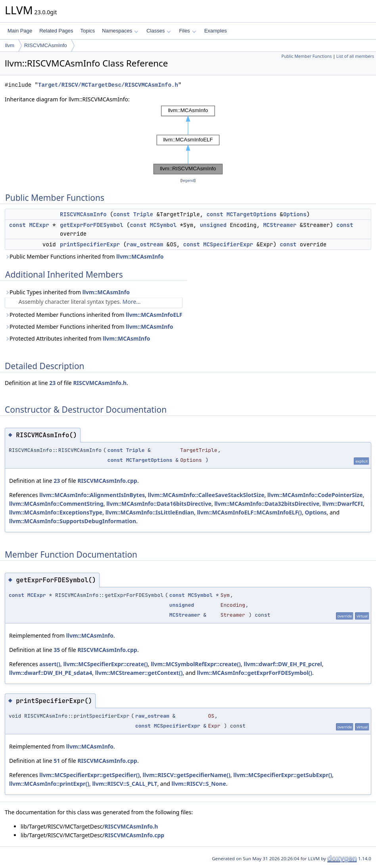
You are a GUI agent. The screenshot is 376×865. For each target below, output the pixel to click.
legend (188, 180)
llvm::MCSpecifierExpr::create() (105, 664)
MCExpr (39, 225)
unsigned (213, 225)
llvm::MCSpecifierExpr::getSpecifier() (89, 775)
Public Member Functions (306, 56)
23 (52, 383)
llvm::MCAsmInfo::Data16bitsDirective (158, 503)
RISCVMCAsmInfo (45, 45)
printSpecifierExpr (90, 244)
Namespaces (120, 31)
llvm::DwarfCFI (342, 503)
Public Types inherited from (67, 292)
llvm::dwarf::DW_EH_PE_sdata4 (50, 672)
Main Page (20, 31)
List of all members (355, 56)
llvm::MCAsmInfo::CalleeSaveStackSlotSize (206, 495)
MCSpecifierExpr (228, 244)
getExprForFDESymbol (91, 225)
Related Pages (56, 31)
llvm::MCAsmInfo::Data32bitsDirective (266, 503)
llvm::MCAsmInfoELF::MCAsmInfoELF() (249, 512)
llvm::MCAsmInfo (139, 256)
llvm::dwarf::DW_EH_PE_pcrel (283, 664)
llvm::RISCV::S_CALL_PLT (124, 783)
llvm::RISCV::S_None (199, 783)
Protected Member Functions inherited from (93, 314)
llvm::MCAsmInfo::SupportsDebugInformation (72, 521)
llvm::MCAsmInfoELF (154, 314)
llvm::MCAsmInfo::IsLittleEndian (150, 512)
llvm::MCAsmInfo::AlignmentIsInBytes (92, 495)
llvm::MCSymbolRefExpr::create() (196, 664)
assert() (49, 664)
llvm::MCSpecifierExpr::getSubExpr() (282, 775)
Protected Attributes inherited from (77, 338)
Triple (143, 214)
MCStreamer (279, 225)
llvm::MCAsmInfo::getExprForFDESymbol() (254, 672)
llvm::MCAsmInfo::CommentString (56, 503)
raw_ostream (145, 244)
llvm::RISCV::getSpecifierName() (186, 775)
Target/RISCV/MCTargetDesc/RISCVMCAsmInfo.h (108, 85)
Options (295, 214)
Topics (87, 31)
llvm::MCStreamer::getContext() (139, 672)
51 (57, 760)
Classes (158, 31)
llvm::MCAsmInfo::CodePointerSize (315, 495)
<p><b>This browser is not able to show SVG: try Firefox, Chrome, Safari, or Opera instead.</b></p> (188, 140)
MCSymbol (163, 225)
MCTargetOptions (251, 214)
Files (187, 31)
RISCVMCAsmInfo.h (100, 383)
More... (132, 301)
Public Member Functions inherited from (84, 256)
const (121, 214)
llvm (9, 45)
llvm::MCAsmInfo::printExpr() (49, 783)
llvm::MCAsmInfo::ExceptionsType (55, 512)
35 (57, 650)
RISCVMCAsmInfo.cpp (107, 480)
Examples (215, 31)
